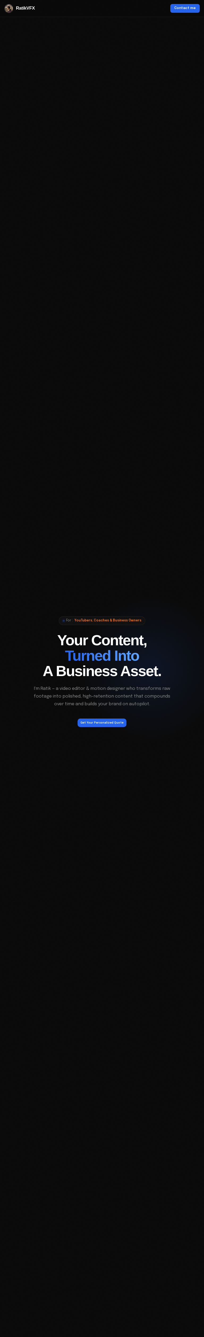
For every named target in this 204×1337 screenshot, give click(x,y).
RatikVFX (19, 8)
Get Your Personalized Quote (102, 722)
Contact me (185, 8)
